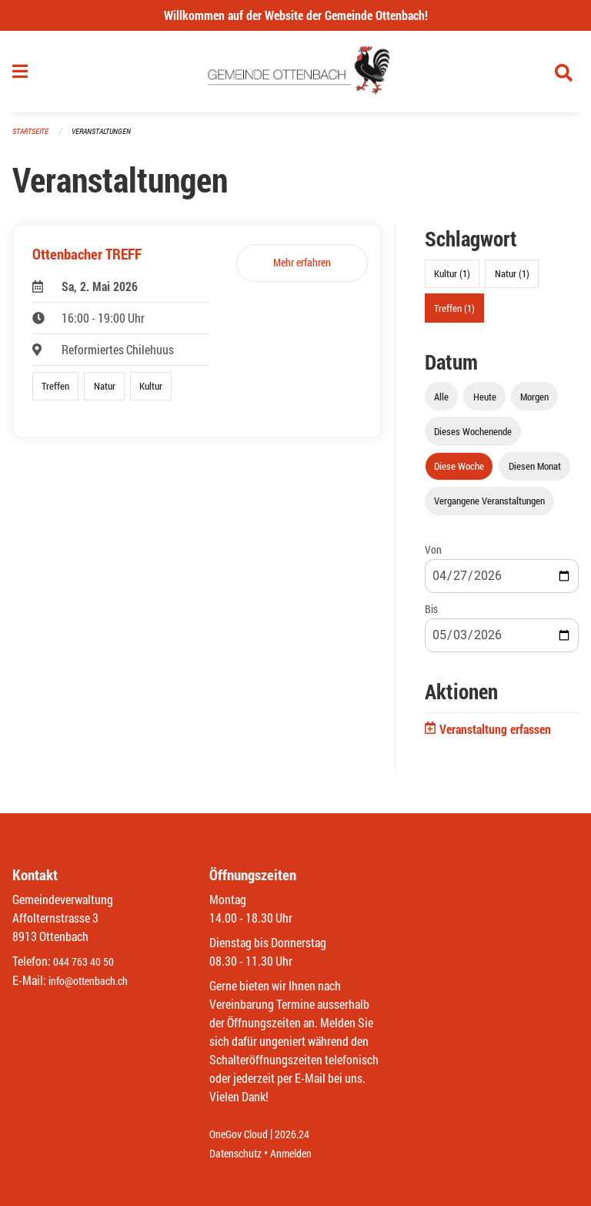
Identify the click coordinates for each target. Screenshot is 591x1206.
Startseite (32, 138)
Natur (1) (512, 280)
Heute (484, 403)
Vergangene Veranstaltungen (489, 507)
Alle (441, 403)
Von (433, 556)
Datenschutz (239, 1153)
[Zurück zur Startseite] (296, 75)
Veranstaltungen (107, 138)
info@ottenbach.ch (94, 981)
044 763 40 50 (87, 962)
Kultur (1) (452, 280)
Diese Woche (459, 472)
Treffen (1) (454, 314)
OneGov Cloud (242, 1135)
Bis (431, 615)
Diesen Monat (535, 472)
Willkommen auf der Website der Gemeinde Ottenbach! (296, 15)
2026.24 (303, 1135)
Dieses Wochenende (473, 437)
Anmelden (302, 1153)
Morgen (534, 403)
